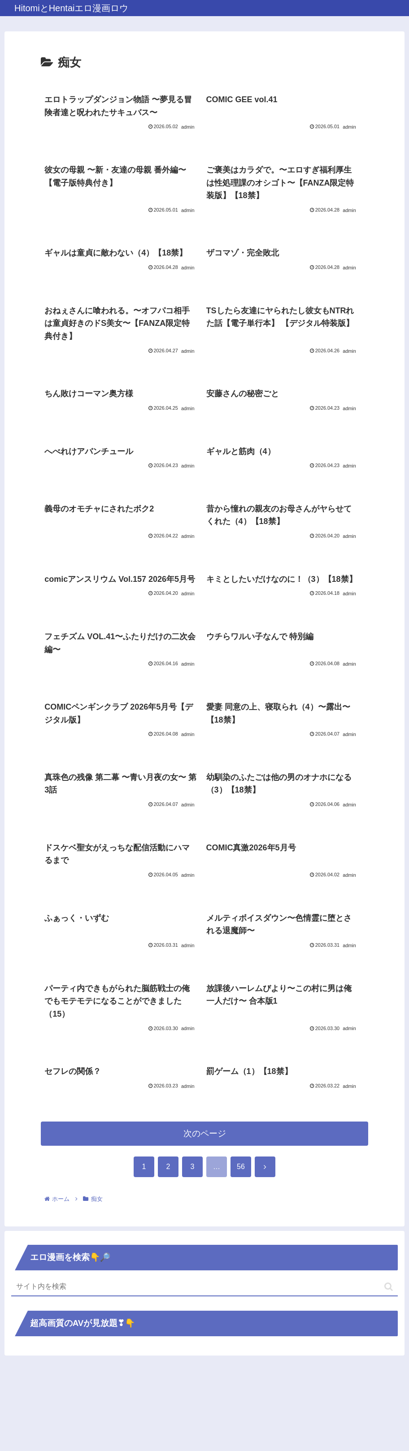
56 (241, 1248)
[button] (388, 1368)
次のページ (204, 1215)
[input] (204, 1368)
